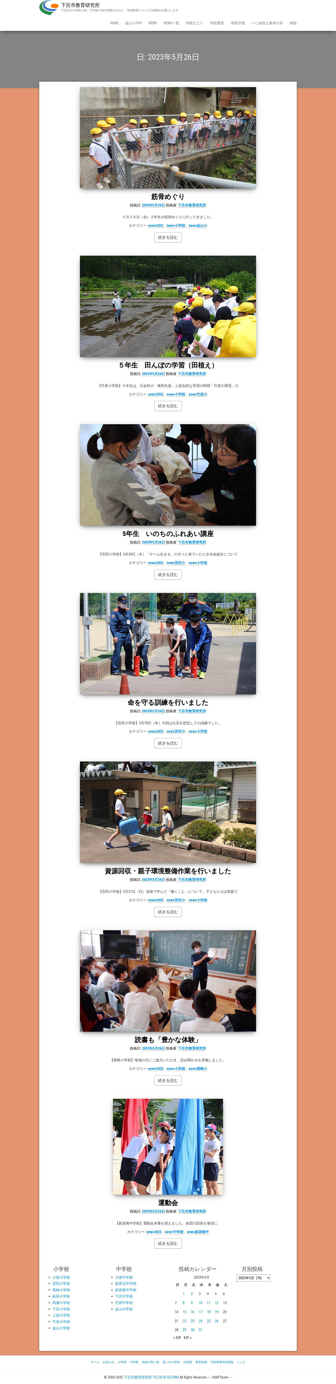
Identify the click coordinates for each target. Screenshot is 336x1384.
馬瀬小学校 (61, 1303)
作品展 (187, 1362)
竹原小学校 (61, 1322)
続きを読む (168, 237)
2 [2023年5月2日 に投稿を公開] (192, 1294)
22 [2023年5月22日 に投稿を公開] (184, 1321)
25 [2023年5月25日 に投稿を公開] (208, 1321)
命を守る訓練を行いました (168, 702)
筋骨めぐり (168, 197)
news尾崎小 (198, 1069)
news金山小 (198, 225)
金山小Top (133, 23)
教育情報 (201, 1362)
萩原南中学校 (125, 1290)
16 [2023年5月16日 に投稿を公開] (192, 1312)
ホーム (95, 1362)
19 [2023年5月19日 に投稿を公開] (216, 1312)
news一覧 (171, 23)
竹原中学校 (124, 1303)
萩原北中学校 (125, 1283)
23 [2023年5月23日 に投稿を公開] (192, 1321)
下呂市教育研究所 (80, 5)
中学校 (134, 1362)
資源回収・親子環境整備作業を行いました (168, 871)
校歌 (293, 23)
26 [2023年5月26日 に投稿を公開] (216, 1321)
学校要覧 (217, 23)
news (152, 23)
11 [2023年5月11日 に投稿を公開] (208, 1303)
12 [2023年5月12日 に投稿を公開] (216, 1303)
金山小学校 (61, 1328)
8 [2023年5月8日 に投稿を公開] (184, 1303)
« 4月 (177, 1337)
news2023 (155, 225)
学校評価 (238, 23)
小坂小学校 (61, 1277)
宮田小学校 (61, 1283)
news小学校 (176, 225)
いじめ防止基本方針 (267, 23)
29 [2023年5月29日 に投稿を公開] (184, 1330)
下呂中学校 (124, 1296)
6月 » (188, 1337)
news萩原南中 (198, 1232)
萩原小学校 (61, 1296)
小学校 (122, 1362)
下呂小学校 (61, 1309)
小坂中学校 (124, 1277)
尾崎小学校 (61, 1290)
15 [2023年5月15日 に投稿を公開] (184, 1312)
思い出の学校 (171, 1362)
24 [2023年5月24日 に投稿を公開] (200, 1321)
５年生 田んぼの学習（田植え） (168, 365)
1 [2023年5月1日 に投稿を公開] (184, 1294)
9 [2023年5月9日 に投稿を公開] (192, 1303)
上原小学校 (61, 1315)
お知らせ (108, 1362)
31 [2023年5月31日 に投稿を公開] (200, 1330)
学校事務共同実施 (221, 1362)
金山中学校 (124, 1309)
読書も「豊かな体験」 (168, 1040)
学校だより (194, 23)
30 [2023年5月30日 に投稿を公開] (192, 1330)
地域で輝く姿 (150, 1362)
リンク (241, 1362)
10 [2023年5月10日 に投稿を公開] (200, 1303)
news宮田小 (176, 563)
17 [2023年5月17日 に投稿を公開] (200, 1312)
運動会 (168, 1203)
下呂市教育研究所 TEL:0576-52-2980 (151, 1377)
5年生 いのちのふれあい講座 (168, 534)
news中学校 (174, 1232)
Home (114, 23)
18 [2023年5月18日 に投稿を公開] (208, 1312)
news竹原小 (198, 394)
